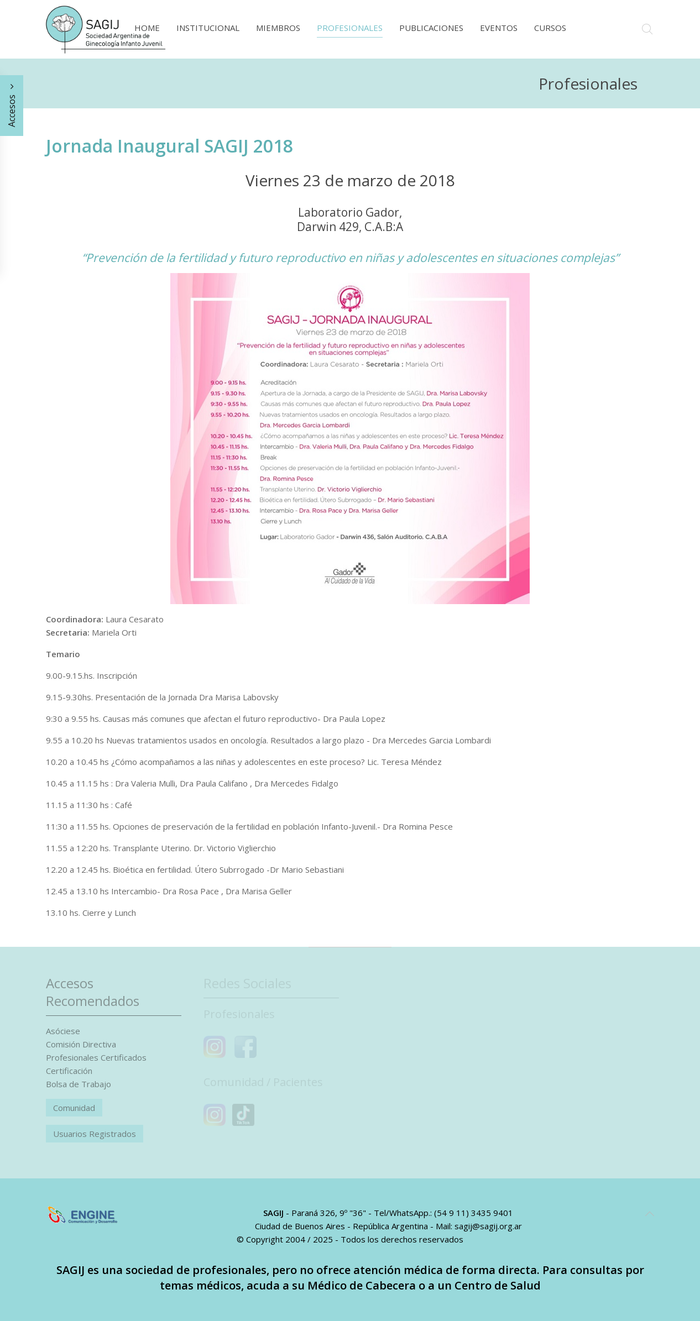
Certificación (69, 1070)
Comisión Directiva (81, 1044)
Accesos (12, 105)
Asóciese (63, 1030)
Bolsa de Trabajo (78, 1083)
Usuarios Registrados (94, 1133)
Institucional (207, 27)
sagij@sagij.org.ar (488, 1225)
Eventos (499, 27)
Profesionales (350, 27)
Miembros (278, 27)
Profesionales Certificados (96, 1057)
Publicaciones (431, 27)
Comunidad (74, 1107)
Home (147, 27)
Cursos (550, 27)
